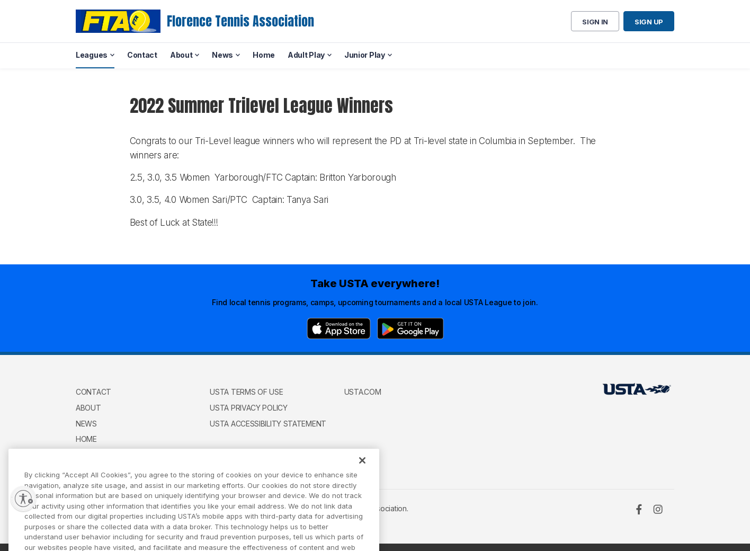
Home (86, 438)
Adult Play (97, 454)
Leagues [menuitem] (92, 54)
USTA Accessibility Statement (268, 423)
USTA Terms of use (246, 391)
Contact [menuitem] (142, 54)
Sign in (595, 21)
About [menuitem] (181, 54)
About (88, 407)
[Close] (362, 470)
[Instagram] (658, 509)
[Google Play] (410, 328)
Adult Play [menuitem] (306, 54)
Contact (93, 391)
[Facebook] (639, 509)
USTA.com (362, 391)
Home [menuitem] (264, 54)
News (86, 423)
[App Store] (339, 328)
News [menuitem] (222, 54)
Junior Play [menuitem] (364, 54)
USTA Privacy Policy (248, 407)
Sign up (649, 21)
